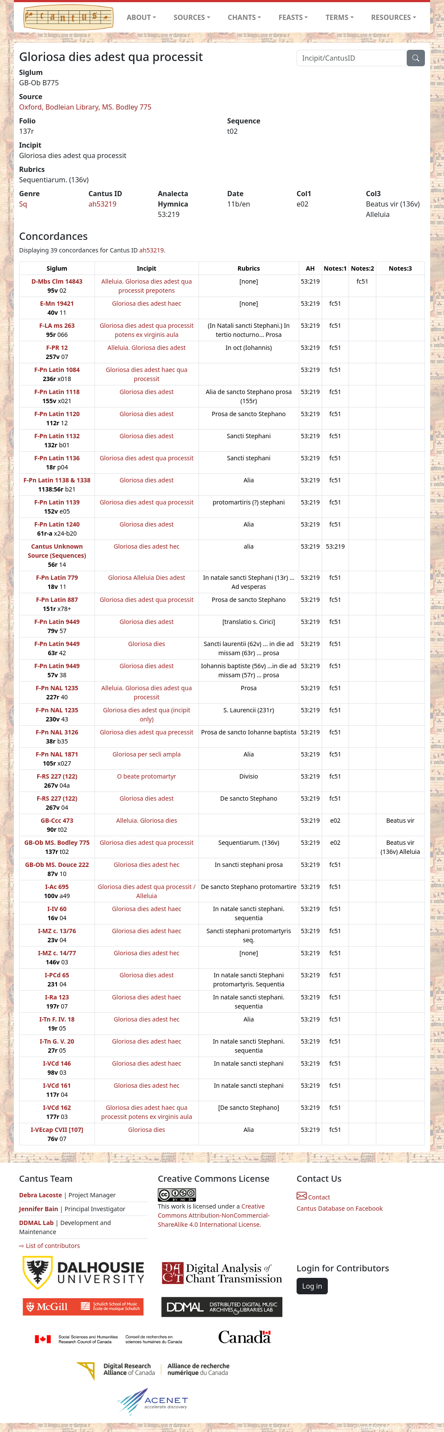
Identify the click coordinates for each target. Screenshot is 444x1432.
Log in (312, 1286)
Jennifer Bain (39, 1209)
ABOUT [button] (139, 17)
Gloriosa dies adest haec (146, 303)
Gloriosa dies (146, 644)
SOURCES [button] (189, 17)
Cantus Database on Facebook (340, 1208)
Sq (23, 204)
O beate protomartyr (146, 776)
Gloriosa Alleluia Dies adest (146, 577)
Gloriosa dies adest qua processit (147, 458)
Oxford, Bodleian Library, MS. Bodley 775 (85, 107)
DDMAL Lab (36, 1223)
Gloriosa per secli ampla (146, 754)
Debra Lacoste (40, 1195)
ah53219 (102, 204)
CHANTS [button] (242, 17)
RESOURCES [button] (391, 17)
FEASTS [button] (291, 17)
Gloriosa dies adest (147, 392)
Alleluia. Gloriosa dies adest (147, 347)
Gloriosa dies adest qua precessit (146, 732)
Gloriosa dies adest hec (147, 546)
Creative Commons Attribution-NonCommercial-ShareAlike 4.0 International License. (214, 1215)
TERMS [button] (337, 17)
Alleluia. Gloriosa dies (146, 820)
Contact (313, 1197)
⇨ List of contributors (49, 1245)
